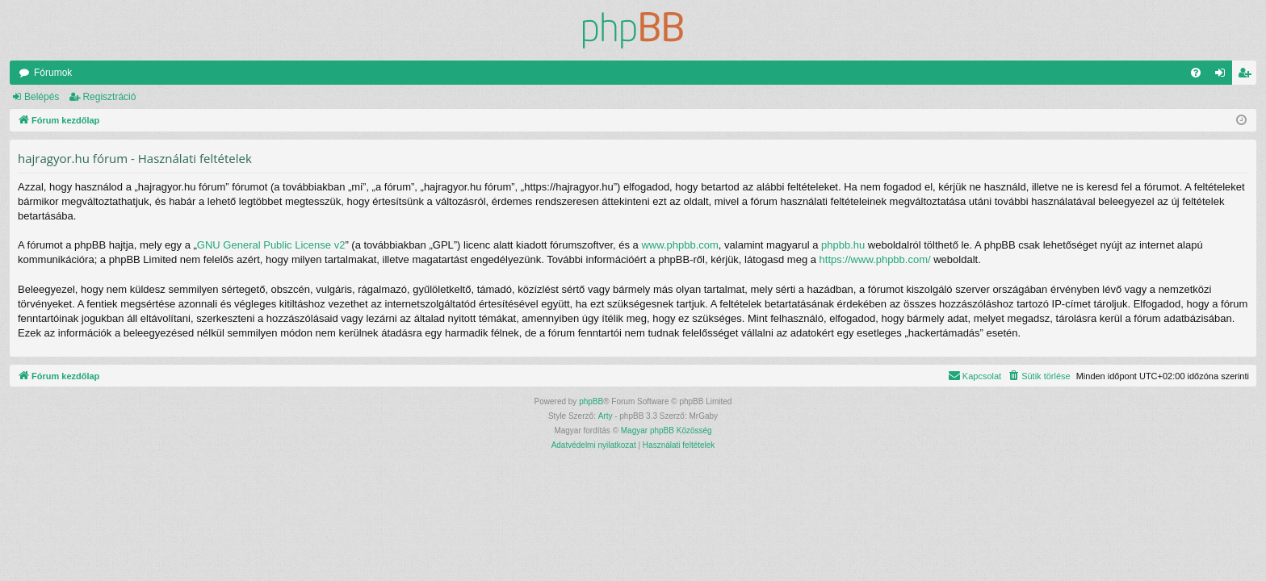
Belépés (41, 96)
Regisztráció (109, 96)
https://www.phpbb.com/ (875, 259)
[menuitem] (1196, 73)
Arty (605, 416)
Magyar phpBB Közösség (666, 430)
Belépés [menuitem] (1223, 76)
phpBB (591, 401)
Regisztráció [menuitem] (1247, 76)
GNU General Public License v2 (271, 245)
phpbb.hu (843, 245)
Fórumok (53, 72)
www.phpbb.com (679, 245)
